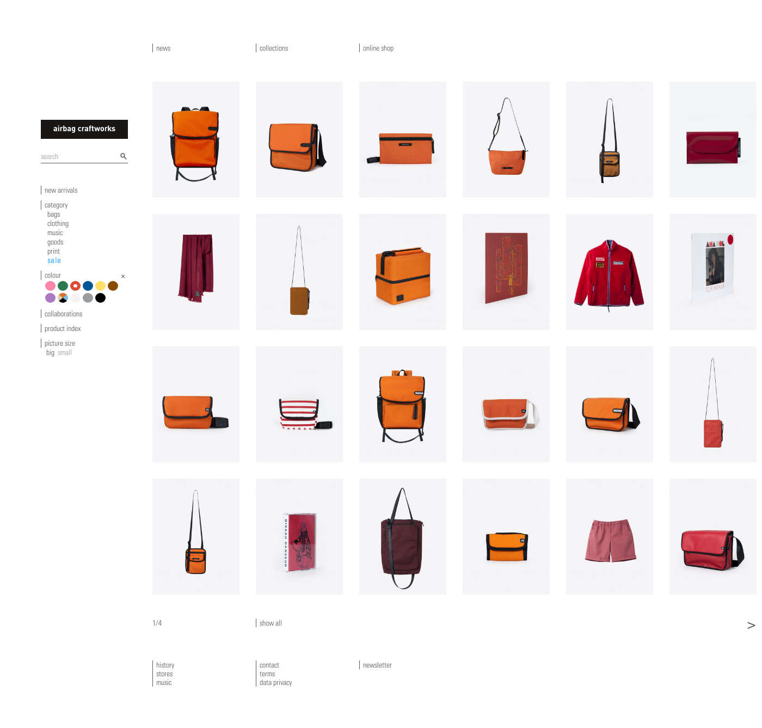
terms (267, 673)
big (50, 352)
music (55, 232)
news (163, 48)
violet (52, 302)
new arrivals (61, 190)
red (77, 290)
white (77, 302)
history (165, 664)
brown (114, 290)
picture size (60, 343)
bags (53, 214)
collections (274, 48)
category (56, 204)
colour (53, 275)
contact (269, 664)
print (53, 251)
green (64, 290)
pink (52, 290)
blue (89, 290)
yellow (102, 290)
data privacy (276, 682)
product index (63, 328)
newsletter (377, 664)
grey (89, 302)
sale (54, 260)
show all (271, 623)
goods (55, 241)
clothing (58, 223)
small (65, 352)
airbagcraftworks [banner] (84, 129)
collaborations (63, 313)
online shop (378, 48)
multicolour (64, 302)
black (102, 302)
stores (164, 673)
